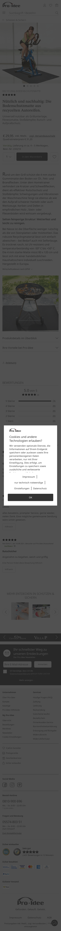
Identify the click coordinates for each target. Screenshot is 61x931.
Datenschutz (40, 488)
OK (30, 497)
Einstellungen (21, 488)
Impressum (28, 476)
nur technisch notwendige (28, 482)
